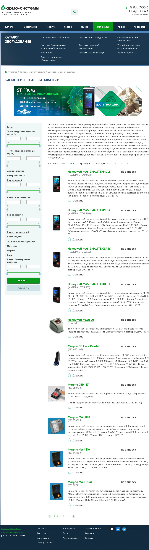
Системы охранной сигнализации (89, 46)
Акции (121, 26)
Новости (50, 26)
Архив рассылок (71, 538)
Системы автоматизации (92, 52)
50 (127, 163)
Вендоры (41, 533)
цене (71, 163)
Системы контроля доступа (93, 37)
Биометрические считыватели (61, 71)
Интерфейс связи (16, 175)
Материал (12, 246)
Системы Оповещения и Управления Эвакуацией (53, 46)
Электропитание (15, 170)
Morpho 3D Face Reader (92, 347)
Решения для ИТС (126, 52)
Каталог (9, 26)
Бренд (10, 127)
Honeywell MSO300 (92, 321)
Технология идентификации (21, 241)
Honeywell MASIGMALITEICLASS (92, 250)
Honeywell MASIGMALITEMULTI (92, 285)
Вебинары (103, 26)
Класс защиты (14, 236)
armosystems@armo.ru (11, 528)
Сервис (68, 26)
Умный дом (46, 52)
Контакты (139, 26)
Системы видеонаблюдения (55, 37)
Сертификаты (43, 538)
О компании (30, 26)
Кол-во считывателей (18, 232)
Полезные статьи (93, 528)
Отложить (78, 200)
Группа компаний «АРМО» (12, 532)
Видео (66, 533)
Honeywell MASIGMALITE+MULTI (92, 173)
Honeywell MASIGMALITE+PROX (92, 211)
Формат (11, 250)
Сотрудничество (45, 542)
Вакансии (89, 538)
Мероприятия (69, 528)
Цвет (9, 255)
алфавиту (83, 163)
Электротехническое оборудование (52, 59)
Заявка (84, 26)
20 (120, 163)
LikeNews (41, 528)
